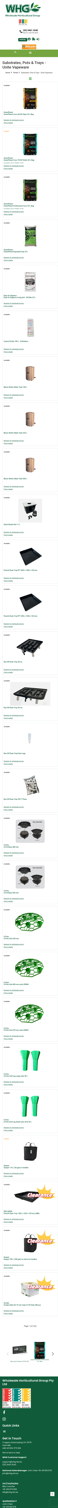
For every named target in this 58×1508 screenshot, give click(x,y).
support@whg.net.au (12, 1461)
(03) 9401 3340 (30, 30)
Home (7, 73)
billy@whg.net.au (10, 1492)
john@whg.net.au (10, 1473)
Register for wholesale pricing (14, 120)
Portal (15, 73)
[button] (30, 53)
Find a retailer (8, 123)
